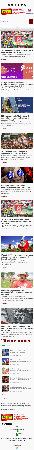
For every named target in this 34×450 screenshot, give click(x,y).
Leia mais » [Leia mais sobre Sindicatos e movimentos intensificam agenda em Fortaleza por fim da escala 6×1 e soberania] (4, 339)
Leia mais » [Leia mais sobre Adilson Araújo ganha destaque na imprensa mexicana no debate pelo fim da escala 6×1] (4, 303)
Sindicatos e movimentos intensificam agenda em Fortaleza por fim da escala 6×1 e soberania (17, 328)
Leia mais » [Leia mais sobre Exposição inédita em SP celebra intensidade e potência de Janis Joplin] (4, 196)
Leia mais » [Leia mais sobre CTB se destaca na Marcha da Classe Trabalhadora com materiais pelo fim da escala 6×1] (4, 232)
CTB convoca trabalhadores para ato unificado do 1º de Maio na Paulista (14, 153)
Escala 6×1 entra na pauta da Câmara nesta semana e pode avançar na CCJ (17, 51)
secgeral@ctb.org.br (17, 429)
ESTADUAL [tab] (5, 398)
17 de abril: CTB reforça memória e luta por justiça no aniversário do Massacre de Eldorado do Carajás (17, 257)
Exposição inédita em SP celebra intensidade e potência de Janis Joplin (15, 186)
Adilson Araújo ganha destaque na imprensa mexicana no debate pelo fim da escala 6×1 (16, 293)
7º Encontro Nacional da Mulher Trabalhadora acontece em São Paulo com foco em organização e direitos (17, 84)
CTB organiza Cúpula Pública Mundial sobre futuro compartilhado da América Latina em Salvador (15, 118)
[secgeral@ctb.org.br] (17, 426)
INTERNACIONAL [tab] (7, 346)
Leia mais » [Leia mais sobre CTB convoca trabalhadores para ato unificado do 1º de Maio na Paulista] (4, 162)
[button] (17, 27)
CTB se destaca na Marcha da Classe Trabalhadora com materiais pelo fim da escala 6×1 (16, 221)
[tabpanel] (17, 370)
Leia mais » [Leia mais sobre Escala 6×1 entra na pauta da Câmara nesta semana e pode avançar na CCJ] (4, 59)
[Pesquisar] (31, 21)
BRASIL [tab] (4, 395)
